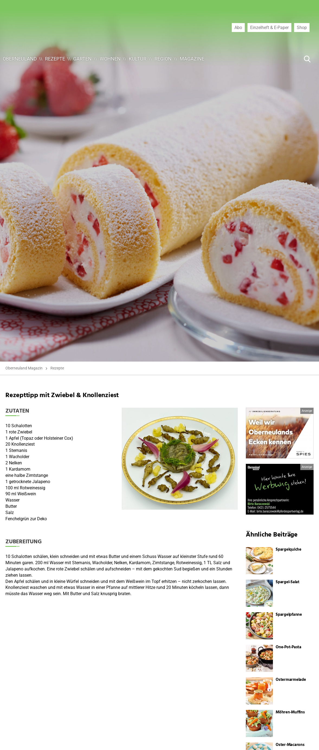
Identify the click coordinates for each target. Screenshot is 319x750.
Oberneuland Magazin (24, 368)
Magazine (192, 59)
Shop (302, 27)
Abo (238, 27)
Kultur (137, 59)
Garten (82, 59)
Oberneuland (20, 59)
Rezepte (55, 59)
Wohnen (110, 59)
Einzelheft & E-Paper (269, 27)
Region (163, 59)
